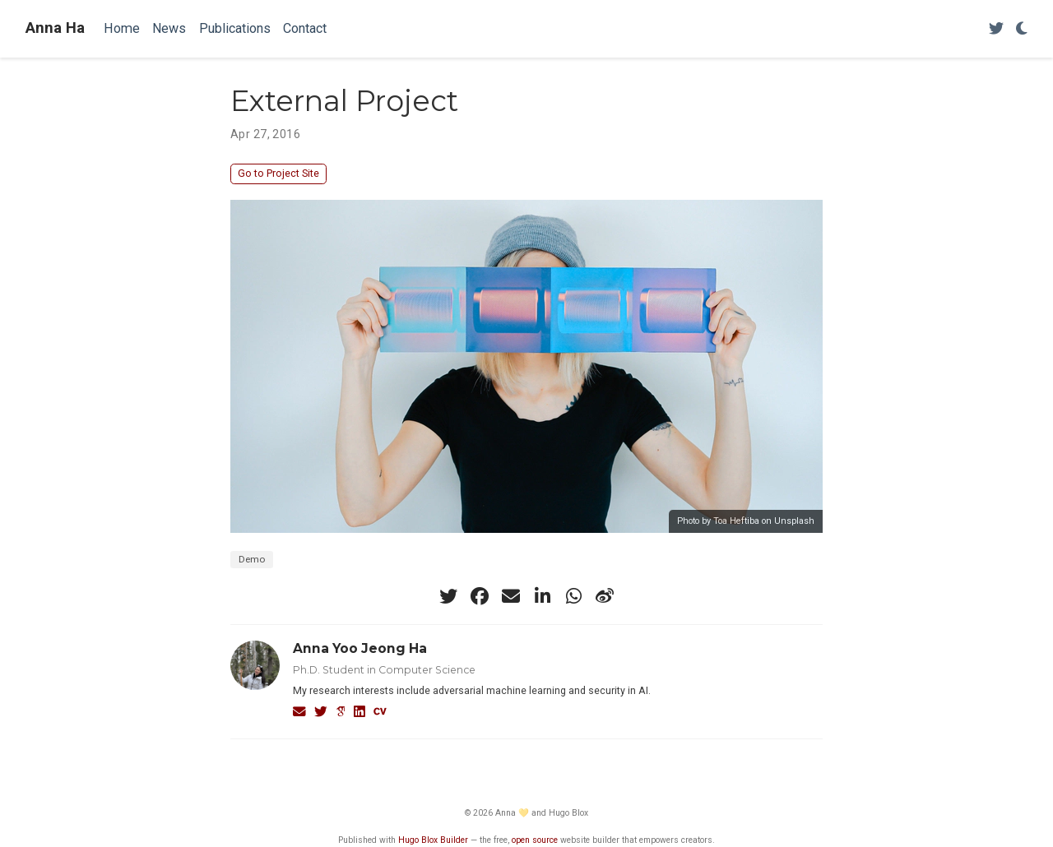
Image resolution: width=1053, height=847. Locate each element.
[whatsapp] (573, 596)
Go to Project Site (278, 173)
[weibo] (604, 596)
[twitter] (448, 596)
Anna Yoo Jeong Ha (360, 648)
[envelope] (511, 596)
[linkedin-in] (542, 596)
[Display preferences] (1021, 29)
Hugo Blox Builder (433, 840)
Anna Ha (55, 28)
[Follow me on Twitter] (996, 29)
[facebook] (479, 596)
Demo (252, 559)
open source (535, 840)
